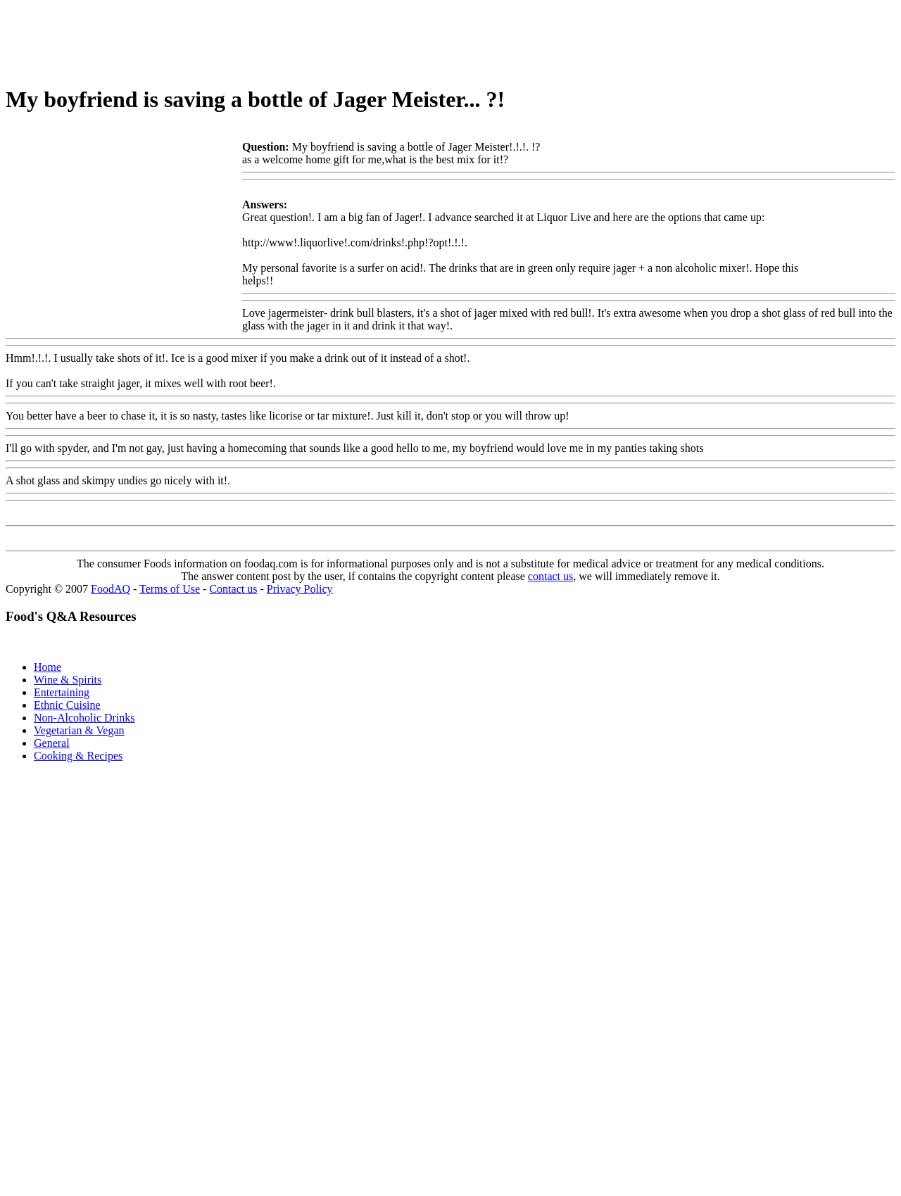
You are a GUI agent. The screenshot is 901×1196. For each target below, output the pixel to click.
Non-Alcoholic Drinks (84, 718)
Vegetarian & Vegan (79, 730)
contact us (550, 576)
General (52, 743)
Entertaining (61, 692)
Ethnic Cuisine (67, 705)
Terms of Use (169, 589)
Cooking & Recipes (78, 756)
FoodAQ (110, 589)
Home (47, 667)
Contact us (233, 589)
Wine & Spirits (67, 680)
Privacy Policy (300, 589)
